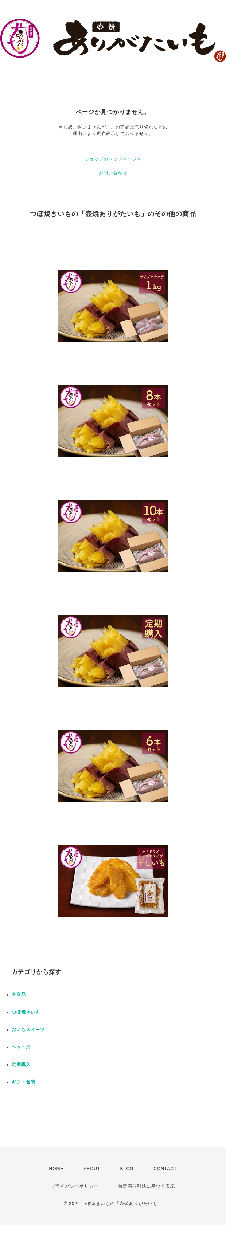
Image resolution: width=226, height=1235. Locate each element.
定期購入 (21, 1064)
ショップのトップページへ (113, 159)
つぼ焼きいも (26, 1012)
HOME (56, 1168)
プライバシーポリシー (74, 1186)
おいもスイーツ (28, 1029)
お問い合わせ (113, 173)
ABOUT (91, 1168)
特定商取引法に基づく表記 (146, 1186)
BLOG (127, 1168)
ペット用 (21, 1047)
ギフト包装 (23, 1082)
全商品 (19, 994)
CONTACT (165, 1168)
